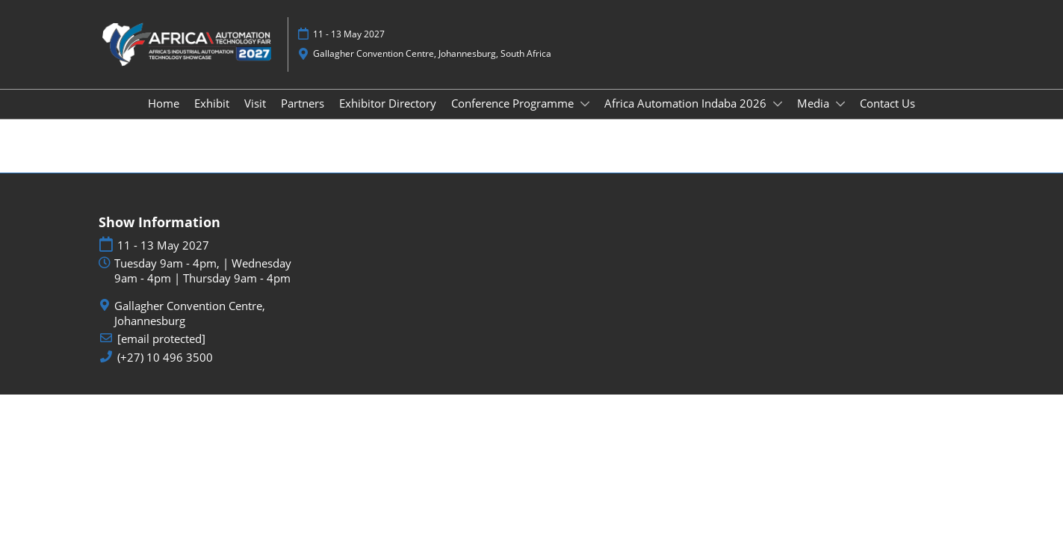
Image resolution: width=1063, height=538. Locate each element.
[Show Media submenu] (840, 104)
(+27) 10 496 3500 (165, 357)
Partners (302, 103)
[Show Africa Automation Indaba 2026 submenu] (777, 104)
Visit (255, 103)
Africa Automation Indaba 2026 (686, 103)
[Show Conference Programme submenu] (584, 104)
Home (163, 103)
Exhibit (211, 103)
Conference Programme (514, 103)
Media (814, 103)
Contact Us (887, 103)
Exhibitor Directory (387, 103)
